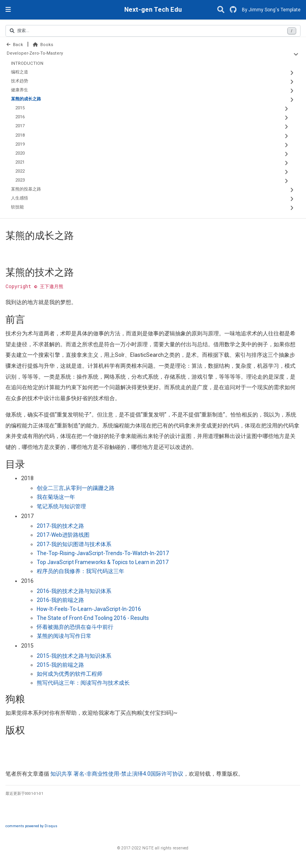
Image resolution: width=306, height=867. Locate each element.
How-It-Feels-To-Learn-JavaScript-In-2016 (89, 609)
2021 (20, 162)
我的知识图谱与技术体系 (74, 544)
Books (43, 44)
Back (15, 44)
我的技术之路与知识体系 (74, 591)
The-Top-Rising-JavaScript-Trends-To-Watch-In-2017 (103, 553)
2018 (20, 135)
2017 (20, 125)
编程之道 (19, 72)
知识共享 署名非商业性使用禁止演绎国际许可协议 (116, 774)
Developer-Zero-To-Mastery (35, 53)
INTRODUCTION (27, 63)
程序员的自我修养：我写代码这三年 (80, 571)
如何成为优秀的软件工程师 (69, 674)
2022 (20, 171)
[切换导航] (8, 9)
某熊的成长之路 (26, 98)
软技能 (17, 207)
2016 (20, 116)
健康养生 (19, 90)
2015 (20, 107)
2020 (20, 153)
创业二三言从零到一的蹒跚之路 (76, 488)
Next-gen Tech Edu (153, 9)
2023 (20, 180)
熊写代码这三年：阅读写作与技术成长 (83, 683)
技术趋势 (19, 81)
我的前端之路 (60, 600)
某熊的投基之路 (26, 189)
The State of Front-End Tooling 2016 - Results (93, 618)
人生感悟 (19, 198)
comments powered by (31, 826)
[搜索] (220, 9)
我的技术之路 (60, 526)
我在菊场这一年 (56, 497)
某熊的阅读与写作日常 (64, 636)
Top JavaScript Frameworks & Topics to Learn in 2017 (102, 562)
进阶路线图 (63, 535)
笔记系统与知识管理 (61, 506)
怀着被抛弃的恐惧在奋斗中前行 (75, 627)
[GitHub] (233, 9)
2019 (20, 144)
